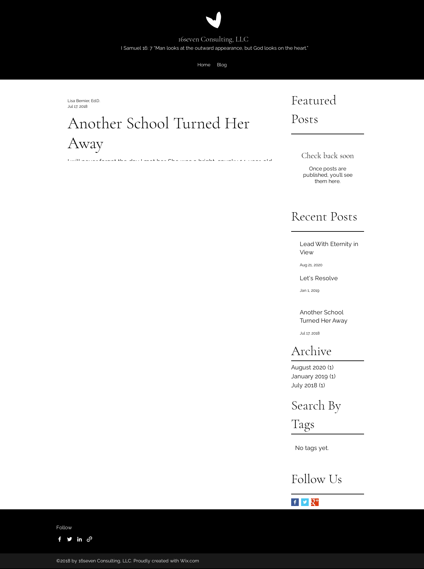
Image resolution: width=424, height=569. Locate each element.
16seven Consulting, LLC (213, 39)
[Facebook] (59, 539)
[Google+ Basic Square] (315, 502)
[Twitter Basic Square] (305, 502)
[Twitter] (69, 539)
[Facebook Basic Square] (295, 502)
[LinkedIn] (79, 539)
